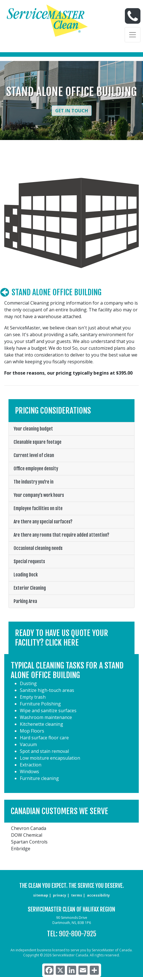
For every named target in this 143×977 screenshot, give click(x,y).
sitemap (40, 895)
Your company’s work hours (39, 495)
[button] (71, 638)
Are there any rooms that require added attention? (61, 535)
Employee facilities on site (38, 508)
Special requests (29, 561)
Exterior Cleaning (30, 588)
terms (76, 895)
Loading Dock (26, 575)
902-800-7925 (77, 934)
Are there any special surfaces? (43, 521)
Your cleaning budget (33, 429)
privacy (59, 895)
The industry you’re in (34, 482)
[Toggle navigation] (132, 34)
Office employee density (36, 468)
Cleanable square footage (37, 442)
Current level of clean (34, 455)
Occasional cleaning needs (38, 548)
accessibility (98, 895)
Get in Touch (71, 111)
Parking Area (25, 601)
